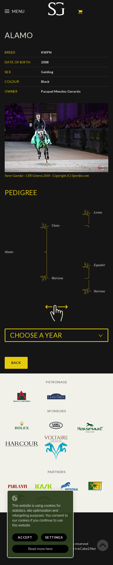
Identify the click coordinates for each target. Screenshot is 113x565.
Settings (54, 537)
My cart (80, 11)
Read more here (40, 549)
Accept (25, 537)
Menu (14, 11)
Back (16, 363)
